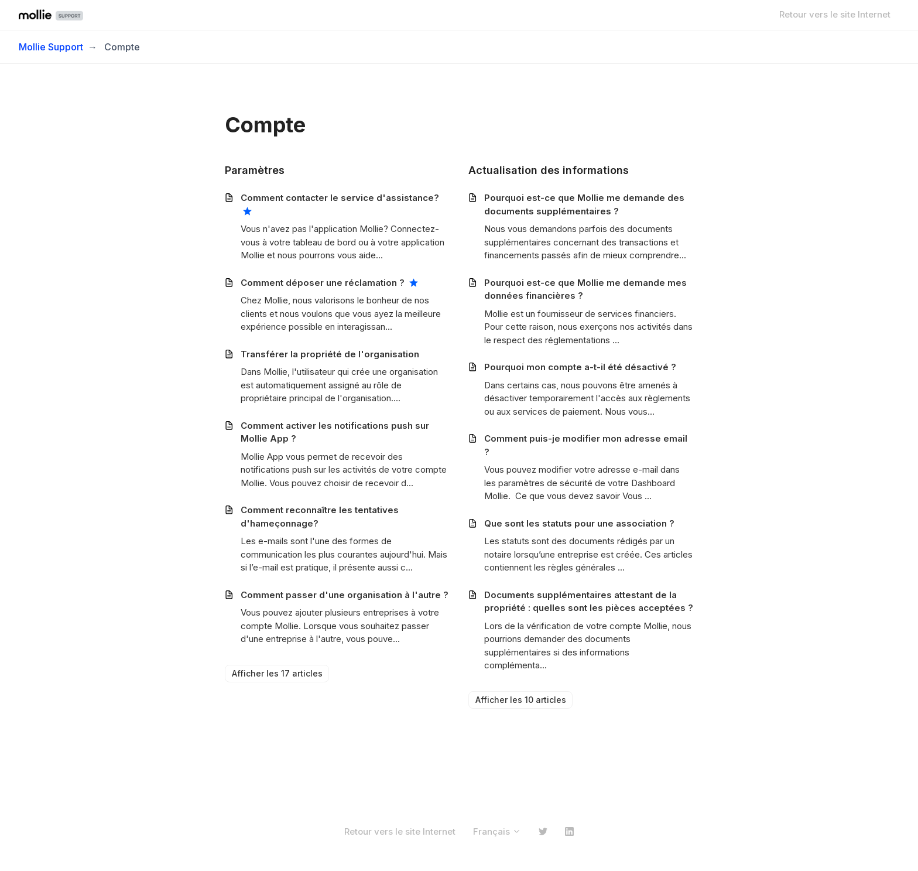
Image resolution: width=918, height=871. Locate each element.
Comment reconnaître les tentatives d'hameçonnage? (320, 516)
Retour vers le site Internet (834, 14)
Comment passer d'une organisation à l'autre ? (344, 594)
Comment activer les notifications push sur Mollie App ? (335, 432)
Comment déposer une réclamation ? (323, 282)
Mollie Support (51, 47)
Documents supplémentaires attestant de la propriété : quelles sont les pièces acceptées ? (588, 601)
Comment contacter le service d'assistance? (340, 197)
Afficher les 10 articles (520, 700)
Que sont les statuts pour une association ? (579, 523)
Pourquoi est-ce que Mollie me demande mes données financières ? (585, 289)
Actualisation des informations (548, 170)
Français (497, 831)
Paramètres (255, 170)
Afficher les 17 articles (277, 673)
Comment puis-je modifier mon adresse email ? (585, 445)
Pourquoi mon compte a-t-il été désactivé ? (580, 367)
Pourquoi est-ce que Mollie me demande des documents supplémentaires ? (584, 204)
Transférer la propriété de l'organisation (330, 354)
